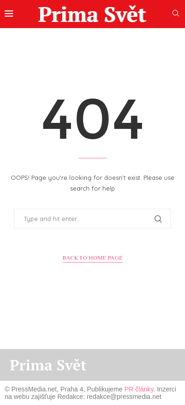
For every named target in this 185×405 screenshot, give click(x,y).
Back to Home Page (93, 258)
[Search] (175, 14)
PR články (138, 389)
